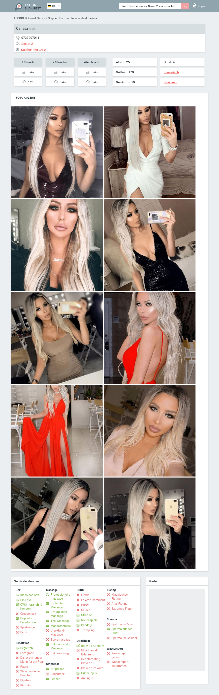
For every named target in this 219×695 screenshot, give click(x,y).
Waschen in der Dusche (30, 673)
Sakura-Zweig (60, 653)
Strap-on (86, 615)
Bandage (87, 625)
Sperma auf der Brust (122, 631)
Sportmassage (60, 639)
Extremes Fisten (122, 608)
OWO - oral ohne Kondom (31, 606)
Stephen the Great (59, 18)
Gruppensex (28, 613)
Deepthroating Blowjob (90, 661)
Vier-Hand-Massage (58, 632)
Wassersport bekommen (120, 664)
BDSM (85, 605)
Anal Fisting (119, 603)
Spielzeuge (27, 627)
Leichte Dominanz (93, 600)
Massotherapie (61, 626)
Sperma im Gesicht (124, 638)
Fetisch (25, 632)
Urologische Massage (59, 614)
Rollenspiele (89, 620)
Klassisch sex (29, 595)
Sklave (85, 610)
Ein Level (26, 600)
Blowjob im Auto (92, 668)
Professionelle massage (60, 596)
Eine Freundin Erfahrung (90, 652)
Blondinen (170, 82)
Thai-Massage (60, 621)
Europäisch (171, 72)
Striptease (57, 669)
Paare (24, 666)
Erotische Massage (57, 605)
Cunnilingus (89, 673)
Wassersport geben (120, 655)
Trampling (87, 630)
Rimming (26, 685)
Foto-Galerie (25, 97)
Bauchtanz (57, 674)
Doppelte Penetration (28, 620)
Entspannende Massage (60, 646)
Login (199, 5)
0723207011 (30, 38)
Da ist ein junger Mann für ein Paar (32, 659)
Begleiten (26, 648)
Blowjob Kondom (92, 646)
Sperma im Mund (123, 624)
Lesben (55, 679)
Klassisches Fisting (120, 596)
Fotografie (27, 653)
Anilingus (87, 678)
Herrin (85, 595)
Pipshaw (26, 680)
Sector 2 (42, 18)
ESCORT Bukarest (25, 18)
